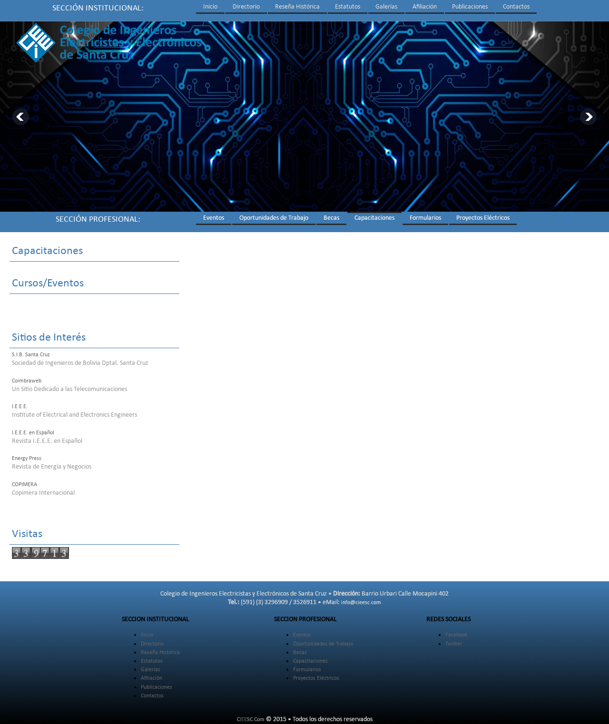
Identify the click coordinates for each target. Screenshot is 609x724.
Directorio (246, 6)
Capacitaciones (374, 218)
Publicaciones (470, 6)
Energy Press (26, 458)
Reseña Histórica (297, 6)
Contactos (516, 6)
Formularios (425, 218)
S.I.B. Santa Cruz (31, 355)
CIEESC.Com (251, 720)
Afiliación (425, 6)
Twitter (453, 644)
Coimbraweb (26, 381)
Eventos (213, 218)
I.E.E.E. (20, 407)
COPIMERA (24, 485)
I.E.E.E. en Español (33, 433)
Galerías (386, 6)
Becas (331, 218)
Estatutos (347, 6)
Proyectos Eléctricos (483, 218)
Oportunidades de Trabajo (273, 218)
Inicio (210, 6)
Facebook (456, 635)
